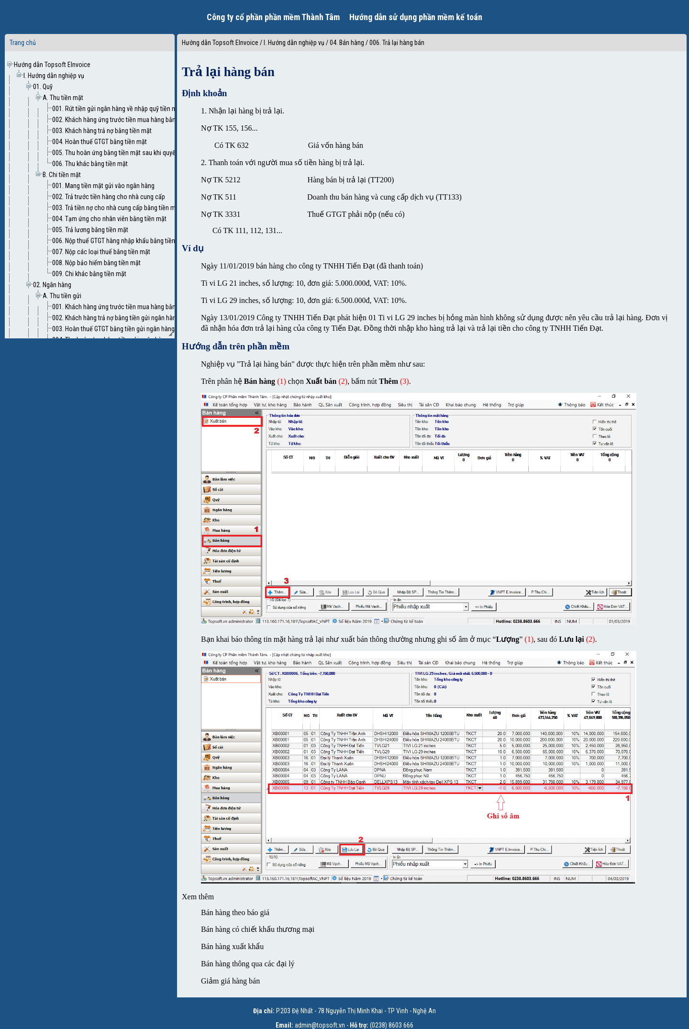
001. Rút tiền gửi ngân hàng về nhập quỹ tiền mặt (117, 108)
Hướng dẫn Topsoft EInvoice (52, 64)
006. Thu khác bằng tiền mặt (90, 164)
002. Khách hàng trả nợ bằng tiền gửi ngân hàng (115, 318)
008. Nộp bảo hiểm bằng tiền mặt (96, 263)
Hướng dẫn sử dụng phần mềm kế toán (415, 17)
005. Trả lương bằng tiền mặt (90, 230)
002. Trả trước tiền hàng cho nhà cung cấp (108, 197)
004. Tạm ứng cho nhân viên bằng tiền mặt (109, 219)
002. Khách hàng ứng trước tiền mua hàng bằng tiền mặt (127, 119)
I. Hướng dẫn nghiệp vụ (53, 75)
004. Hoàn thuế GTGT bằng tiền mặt (99, 141)
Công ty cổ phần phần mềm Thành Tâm (273, 17)
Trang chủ (23, 42)
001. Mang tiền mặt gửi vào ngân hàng (103, 186)
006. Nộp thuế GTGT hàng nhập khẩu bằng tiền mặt (119, 241)
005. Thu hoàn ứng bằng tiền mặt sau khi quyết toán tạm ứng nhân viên (147, 153)
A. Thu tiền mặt (63, 97)
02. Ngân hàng (52, 285)
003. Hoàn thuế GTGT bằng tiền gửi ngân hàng (113, 329)
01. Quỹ (43, 86)
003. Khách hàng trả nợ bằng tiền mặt (102, 130)
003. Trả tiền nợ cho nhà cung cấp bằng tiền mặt (116, 208)
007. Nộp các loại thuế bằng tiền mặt (101, 252)
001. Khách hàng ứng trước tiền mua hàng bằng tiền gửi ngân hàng (141, 307)
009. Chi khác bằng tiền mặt (89, 274)
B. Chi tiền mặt (62, 175)
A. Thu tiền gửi (62, 296)
